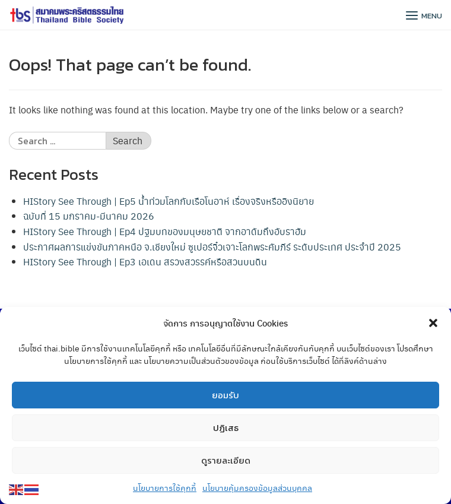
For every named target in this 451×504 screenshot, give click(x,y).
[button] (433, 323)
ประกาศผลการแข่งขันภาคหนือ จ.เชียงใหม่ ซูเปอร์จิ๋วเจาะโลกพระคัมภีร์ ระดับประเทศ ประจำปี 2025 (212, 246)
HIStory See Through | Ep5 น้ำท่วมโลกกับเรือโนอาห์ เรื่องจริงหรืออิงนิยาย (168, 201)
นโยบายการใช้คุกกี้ (164, 488)
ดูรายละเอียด (225, 460)
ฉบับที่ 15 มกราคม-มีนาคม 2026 (88, 216)
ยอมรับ (225, 395)
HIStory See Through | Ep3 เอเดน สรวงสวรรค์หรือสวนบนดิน (145, 261)
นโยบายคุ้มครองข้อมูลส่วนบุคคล (257, 488)
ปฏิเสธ (226, 428)
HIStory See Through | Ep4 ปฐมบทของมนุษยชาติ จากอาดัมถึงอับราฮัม (164, 231)
